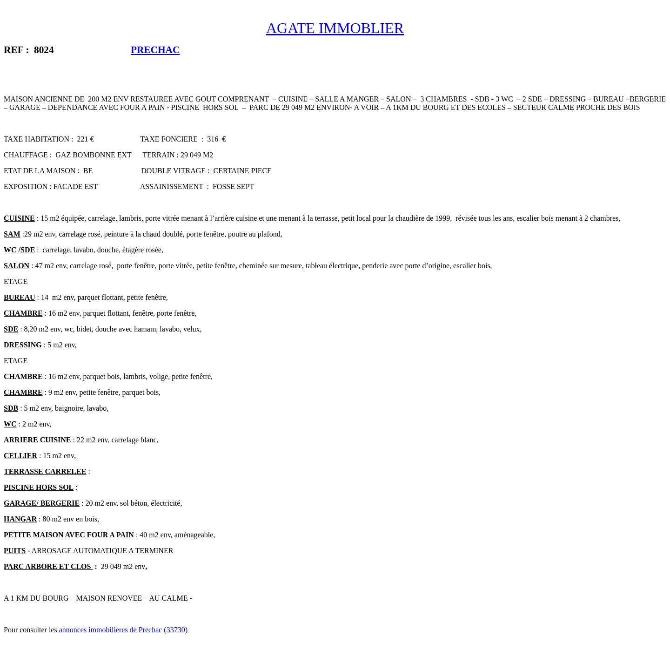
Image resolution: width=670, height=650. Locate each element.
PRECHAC (155, 49)
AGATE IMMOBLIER (335, 28)
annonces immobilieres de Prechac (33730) (123, 630)
